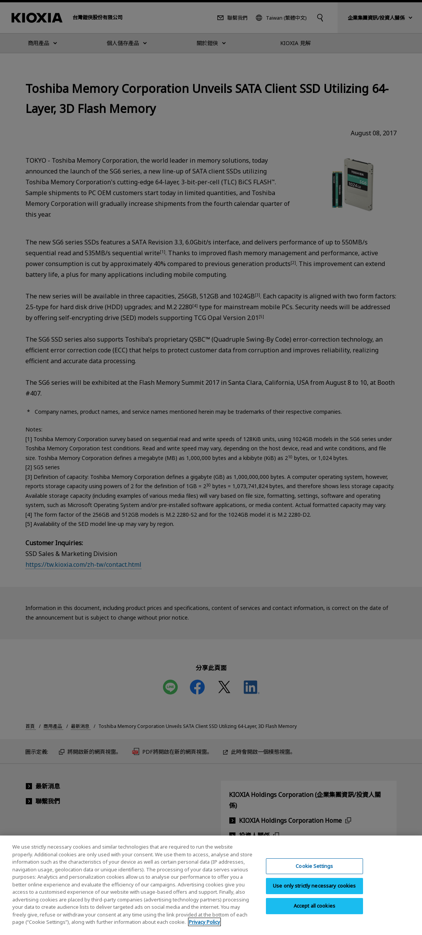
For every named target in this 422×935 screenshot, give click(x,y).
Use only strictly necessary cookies (314, 893)
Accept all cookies (314, 913)
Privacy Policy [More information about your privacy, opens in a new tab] (204, 929)
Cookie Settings (314, 873)
